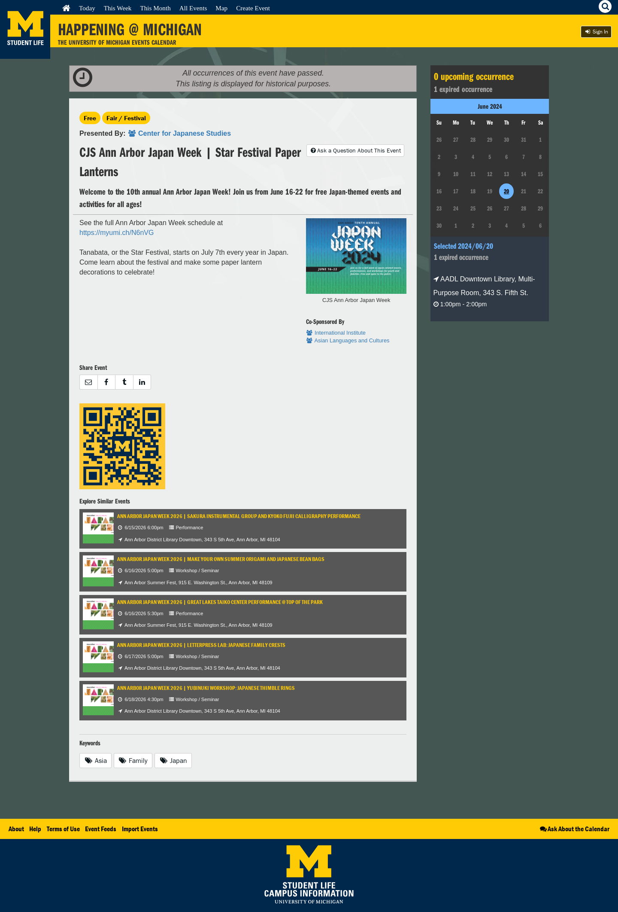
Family (133, 760)
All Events (193, 8)
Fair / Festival (126, 118)
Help (35, 828)
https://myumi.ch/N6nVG (116, 232)
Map (221, 8)
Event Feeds (100, 828)
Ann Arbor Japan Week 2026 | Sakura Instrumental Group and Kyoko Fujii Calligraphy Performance (238, 516)
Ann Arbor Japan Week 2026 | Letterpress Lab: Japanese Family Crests (201, 645)
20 (506, 191)
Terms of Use (63, 828)
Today (87, 8)
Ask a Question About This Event (355, 150)
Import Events (140, 828)
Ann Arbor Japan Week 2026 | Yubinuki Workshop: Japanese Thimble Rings (206, 688)
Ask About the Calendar (574, 828)
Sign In (596, 31)
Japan (173, 760)
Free (90, 118)
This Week (118, 8)
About (16, 828)
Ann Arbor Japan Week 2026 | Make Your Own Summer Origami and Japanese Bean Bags (220, 559)
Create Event (253, 8)
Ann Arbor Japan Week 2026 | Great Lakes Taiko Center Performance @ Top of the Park (220, 602)
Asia (95, 760)
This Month (155, 8)
